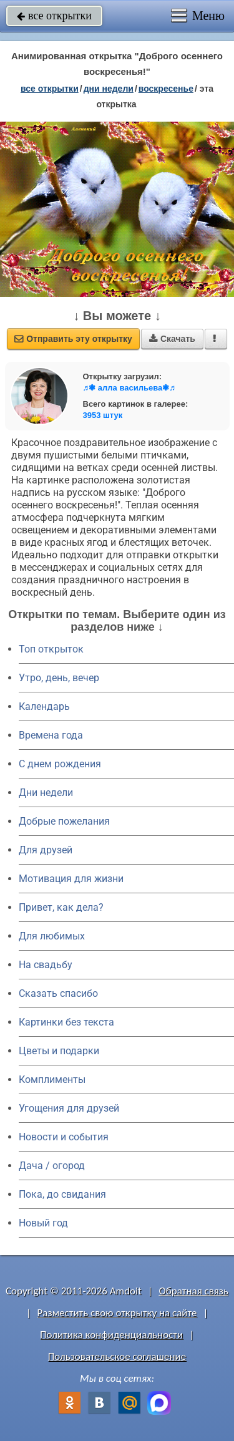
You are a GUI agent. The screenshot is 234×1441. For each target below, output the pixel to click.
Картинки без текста (66, 1022)
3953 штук (103, 415)
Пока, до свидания (62, 1194)
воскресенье (166, 89)
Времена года (51, 735)
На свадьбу (45, 965)
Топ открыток (51, 649)
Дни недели (46, 792)
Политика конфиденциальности (111, 1334)
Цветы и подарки (59, 1051)
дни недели (109, 89)
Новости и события (64, 1137)
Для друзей (45, 850)
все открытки (54, 15)
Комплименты (52, 1079)
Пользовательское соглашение (117, 1356)
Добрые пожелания (64, 821)
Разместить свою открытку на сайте (117, 1312)
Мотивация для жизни (71, 879)
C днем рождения (60, 764)
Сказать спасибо (58, 993)
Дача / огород (52, 1166)
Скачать (172, 339)
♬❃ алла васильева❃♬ (129, 387)
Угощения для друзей (69, 1108)
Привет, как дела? (61, 907)
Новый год (43, 1223)
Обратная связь (193, 1291)
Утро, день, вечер (59, 678)
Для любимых (52, 936)
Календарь (44, 706)
